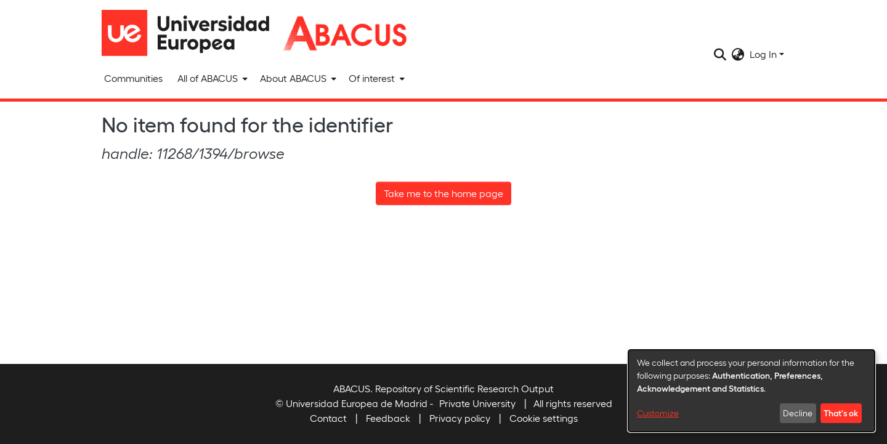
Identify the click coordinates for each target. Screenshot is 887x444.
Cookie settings (543, 418)
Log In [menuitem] (763, 54)
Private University (477, 403)
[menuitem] (211, 78)
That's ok (841, 413)
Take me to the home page (443, 193)
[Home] (191, 33)
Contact (328, 418)
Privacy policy (459, 418)
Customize (658, 413)
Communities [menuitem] (133, 78)
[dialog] (751, 391)
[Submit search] (720, 54)
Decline (797, 413)
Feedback (388, 418)
